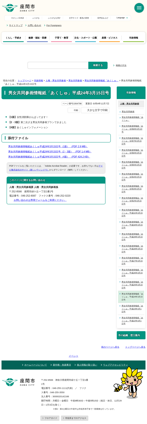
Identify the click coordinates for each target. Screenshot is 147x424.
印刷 (76, 110)
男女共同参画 (75, 80)
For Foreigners (54, 25)
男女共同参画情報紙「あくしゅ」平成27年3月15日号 (132, 261)
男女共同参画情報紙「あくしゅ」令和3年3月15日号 (132, 189)
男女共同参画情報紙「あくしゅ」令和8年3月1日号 (132, 129)
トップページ (24, 80)
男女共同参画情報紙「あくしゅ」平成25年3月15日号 (132, 285)
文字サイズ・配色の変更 (58, 18)
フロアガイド (51, 409)
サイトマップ (16, 25)
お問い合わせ (34, 25)
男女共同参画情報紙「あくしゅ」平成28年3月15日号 (132, 249)
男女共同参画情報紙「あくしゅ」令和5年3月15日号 (132, 165)
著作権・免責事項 (62, 356)
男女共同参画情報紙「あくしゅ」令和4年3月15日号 (132, 177)
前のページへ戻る (110, 347)
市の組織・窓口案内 (129, 335)
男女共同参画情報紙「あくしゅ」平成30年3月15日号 (132, 225)
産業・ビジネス (110, 38)
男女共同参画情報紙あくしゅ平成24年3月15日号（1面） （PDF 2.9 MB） (49, 146)
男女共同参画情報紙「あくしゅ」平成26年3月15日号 (132, 273)
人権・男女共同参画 (56, 80)
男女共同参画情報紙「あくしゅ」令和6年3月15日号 (132, 153)
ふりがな (36, 18)
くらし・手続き (13, 38)
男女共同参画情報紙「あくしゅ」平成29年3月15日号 (132, 237)
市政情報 (133, 38)
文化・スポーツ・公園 (85, 38)
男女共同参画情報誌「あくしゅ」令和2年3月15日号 (132, 201)
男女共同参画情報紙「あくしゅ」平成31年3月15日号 (132, 213)
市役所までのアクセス (75, 409)
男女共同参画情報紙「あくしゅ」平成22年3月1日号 (132, 321)
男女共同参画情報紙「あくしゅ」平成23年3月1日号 (132, 309)
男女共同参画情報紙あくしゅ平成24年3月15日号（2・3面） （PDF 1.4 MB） (51, 151)
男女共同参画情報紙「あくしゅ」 (101, 80)
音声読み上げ (81, 18)
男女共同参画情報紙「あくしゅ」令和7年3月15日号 (132, 141)
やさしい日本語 (17, 18)
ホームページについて (35, 356)
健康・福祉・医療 (37, 38)
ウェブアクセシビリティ (115, 356)
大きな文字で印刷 (97, 110)
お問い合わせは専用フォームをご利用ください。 (40, 200)
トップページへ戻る (135, 347)
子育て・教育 (61, 38)
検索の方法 (121, 65)
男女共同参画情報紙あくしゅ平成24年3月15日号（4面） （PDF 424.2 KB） (50, 156)
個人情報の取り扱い (87, 356)
